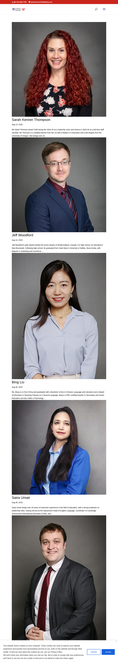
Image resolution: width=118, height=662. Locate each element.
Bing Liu (18, 381)
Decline (94, 652)
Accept (108, 652)
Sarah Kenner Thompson (30, 119)
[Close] (116, 641)
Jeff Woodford (22, 234)
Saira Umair (21, 495)
